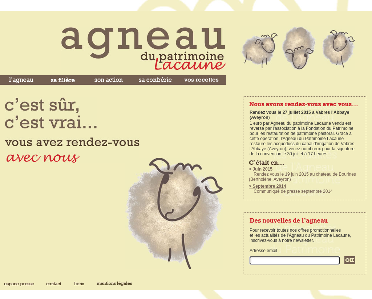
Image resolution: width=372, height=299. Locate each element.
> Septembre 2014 (267, 186)
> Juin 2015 (260, 169)
